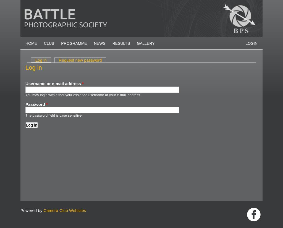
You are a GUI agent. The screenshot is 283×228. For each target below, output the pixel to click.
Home (31, 43)
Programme (74, 43)
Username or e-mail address (54, 83)
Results (121, 43)
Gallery (145, 43)
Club (49, 43)
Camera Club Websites (64, 210)
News (100, 43)
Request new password (80, 60)
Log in (43, 60)
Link (254, 214)
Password (36, 104)
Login (251, 43)
